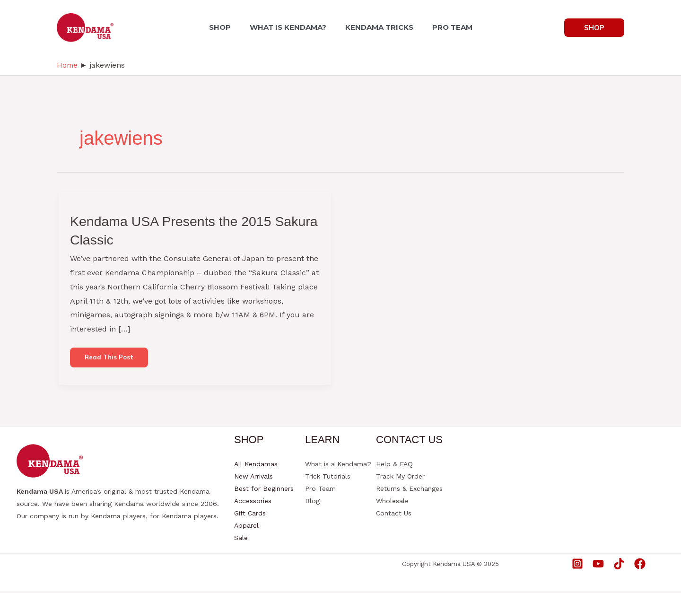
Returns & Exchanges (409, 490)
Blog (312, 502)
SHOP (225, 27)
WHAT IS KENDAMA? (290, 27)
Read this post (112, 362)
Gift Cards (250, 515)
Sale (241, 539)
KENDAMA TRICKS (377, 27)
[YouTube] (598, 565)
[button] (594, 27)
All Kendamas (256, 466)
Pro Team (320, 490)
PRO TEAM (447, 27)
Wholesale (392, 502)
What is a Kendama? (338, 466)
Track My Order (400, 478)
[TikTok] (619, 565)
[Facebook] (640, 565)
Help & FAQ (394, 466)
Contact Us (393, 515)
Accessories (252, 502)
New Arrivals (253, 478)
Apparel (246, 527)
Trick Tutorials (327, 478)
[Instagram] (577, 565)
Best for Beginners (264, 490)
